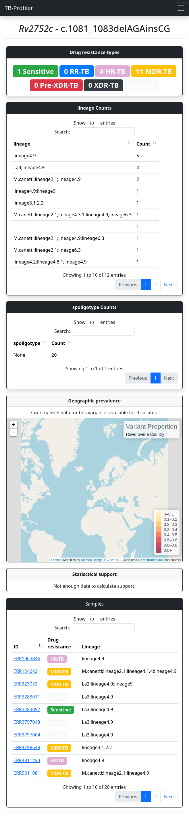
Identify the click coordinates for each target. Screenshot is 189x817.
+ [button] (13, 424)
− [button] (13, 432)
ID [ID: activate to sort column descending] (16, 647)
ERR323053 (26, 684)
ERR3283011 (27, 697)
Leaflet (56, 560)
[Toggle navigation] (181, 8)
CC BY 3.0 (111, 560)
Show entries (94, 123)
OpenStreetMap (152, 560)
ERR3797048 (27, 722)
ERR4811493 (27, 760)
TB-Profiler (19, 8)
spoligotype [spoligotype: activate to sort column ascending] (27, 343)
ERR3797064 (27, 735)
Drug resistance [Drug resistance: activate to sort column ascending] (59, 643)
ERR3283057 (27, 709)
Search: (94, 131)
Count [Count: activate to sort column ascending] (143, 144)
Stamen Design (91, 560)
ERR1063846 (27, 658)
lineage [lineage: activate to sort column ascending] (22, 144)
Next (169, 284)
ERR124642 (26, 671)
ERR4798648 (27, 747)
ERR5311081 (27, 773)
